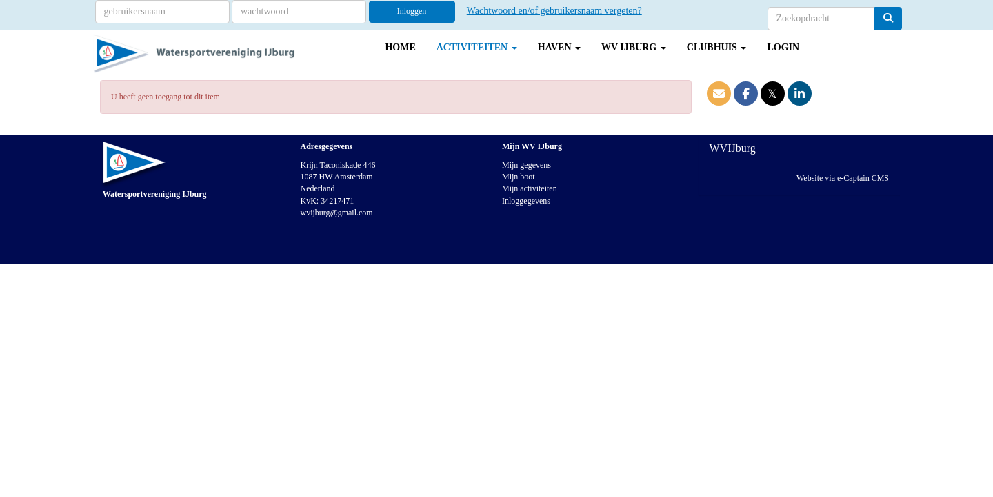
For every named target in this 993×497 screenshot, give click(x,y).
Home (400, 47)
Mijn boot (518, 177)
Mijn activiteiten (529, 188)
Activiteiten (477, 47)
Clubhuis (717, 47)
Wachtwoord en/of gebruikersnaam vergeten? (554, 11)
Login (783, 47)
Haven (559, 47)
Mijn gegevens (526, 165)
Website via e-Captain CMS (842, 178)
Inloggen (412, 11)
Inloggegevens (526, 201)
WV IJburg (633, 47)
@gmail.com (337, 212)
